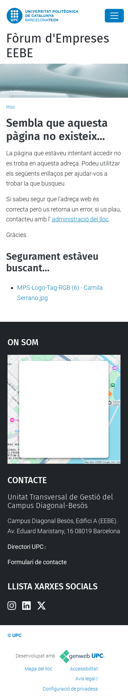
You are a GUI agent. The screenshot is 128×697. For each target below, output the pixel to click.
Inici (10, 107)
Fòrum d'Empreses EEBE (57, 46)
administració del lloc (80, 219)
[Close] (114, 15)
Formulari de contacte (37, 562)
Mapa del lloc (38, 668)
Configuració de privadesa (70, 689)
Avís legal (85, 678)
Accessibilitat (84, 668)
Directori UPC (26, 546)
